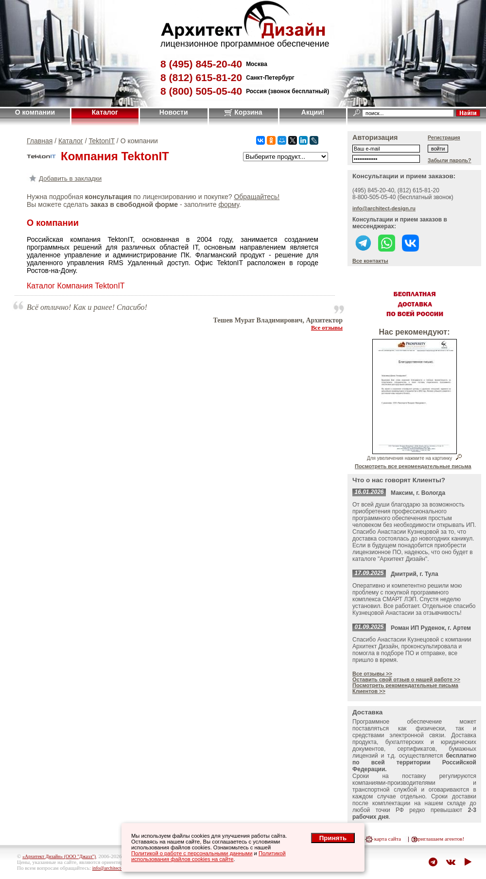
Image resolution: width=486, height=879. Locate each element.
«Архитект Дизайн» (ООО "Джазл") (59, 856)
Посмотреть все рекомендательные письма (413, 466)
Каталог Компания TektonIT (76, 286)
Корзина (243, 112)
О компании (35, 112)
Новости (173, 112)
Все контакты (370, 261)
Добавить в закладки (64, 178)
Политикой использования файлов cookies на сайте (208, 856)
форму (228, 204)
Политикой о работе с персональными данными (192, 853)
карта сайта (387, 839)
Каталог (105, 112)
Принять (333, 838)
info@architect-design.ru (384, 208)
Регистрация (444, 137)
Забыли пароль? (449, 160)
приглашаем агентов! (439, 839)
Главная (39, 141)
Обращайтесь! (256, 197)
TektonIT (102, 141)
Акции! (313, 112)
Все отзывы (327, 327)
